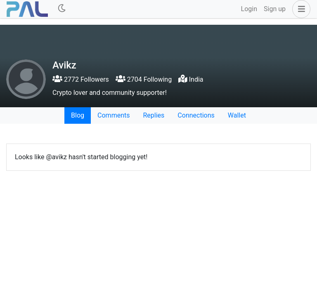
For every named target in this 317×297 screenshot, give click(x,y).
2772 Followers (80, 79)
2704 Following (144, 79)
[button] (299, 9)
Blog (77, 115)
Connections (195, 115)
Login (249, 9)
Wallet (237, 115)
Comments (113, 115)
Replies (153, 115)
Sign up (275, 9)
